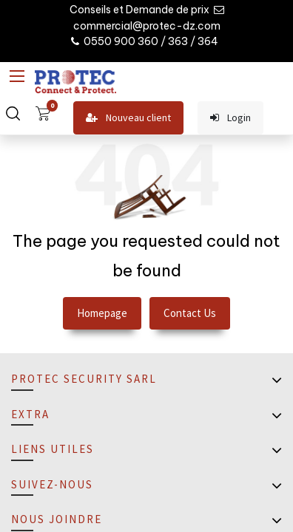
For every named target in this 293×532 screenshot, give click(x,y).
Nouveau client (128, 118)
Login (230, 118)
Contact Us (190, 313)
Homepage (102, 313)
